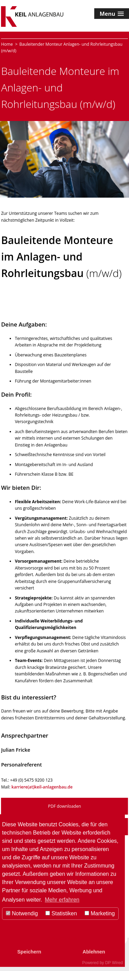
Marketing (100, 913)
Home (7, 44)
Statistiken (61, 913)
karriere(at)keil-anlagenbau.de (42, 787)
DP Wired (114, 962)
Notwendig (22, 913)
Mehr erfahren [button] (62, 900)
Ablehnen (94, 952)
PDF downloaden (64, 806)
